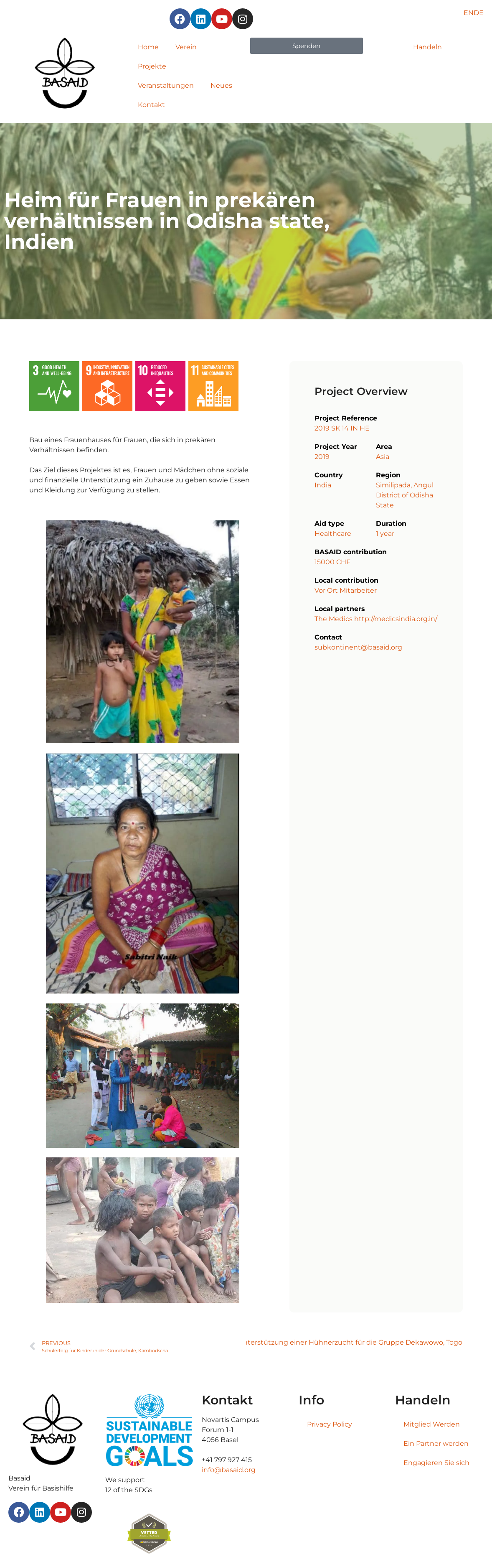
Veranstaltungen (166, 85)
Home (148, 47)
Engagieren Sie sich (436, 1463)
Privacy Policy (329, 1424)
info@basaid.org (229, 1470)
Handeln (427, 47)
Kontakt (151, 105)
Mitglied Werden (431, 1424)
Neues (221, 85)
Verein (186, 47)
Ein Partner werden (436, 1443)
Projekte (152, 66)
